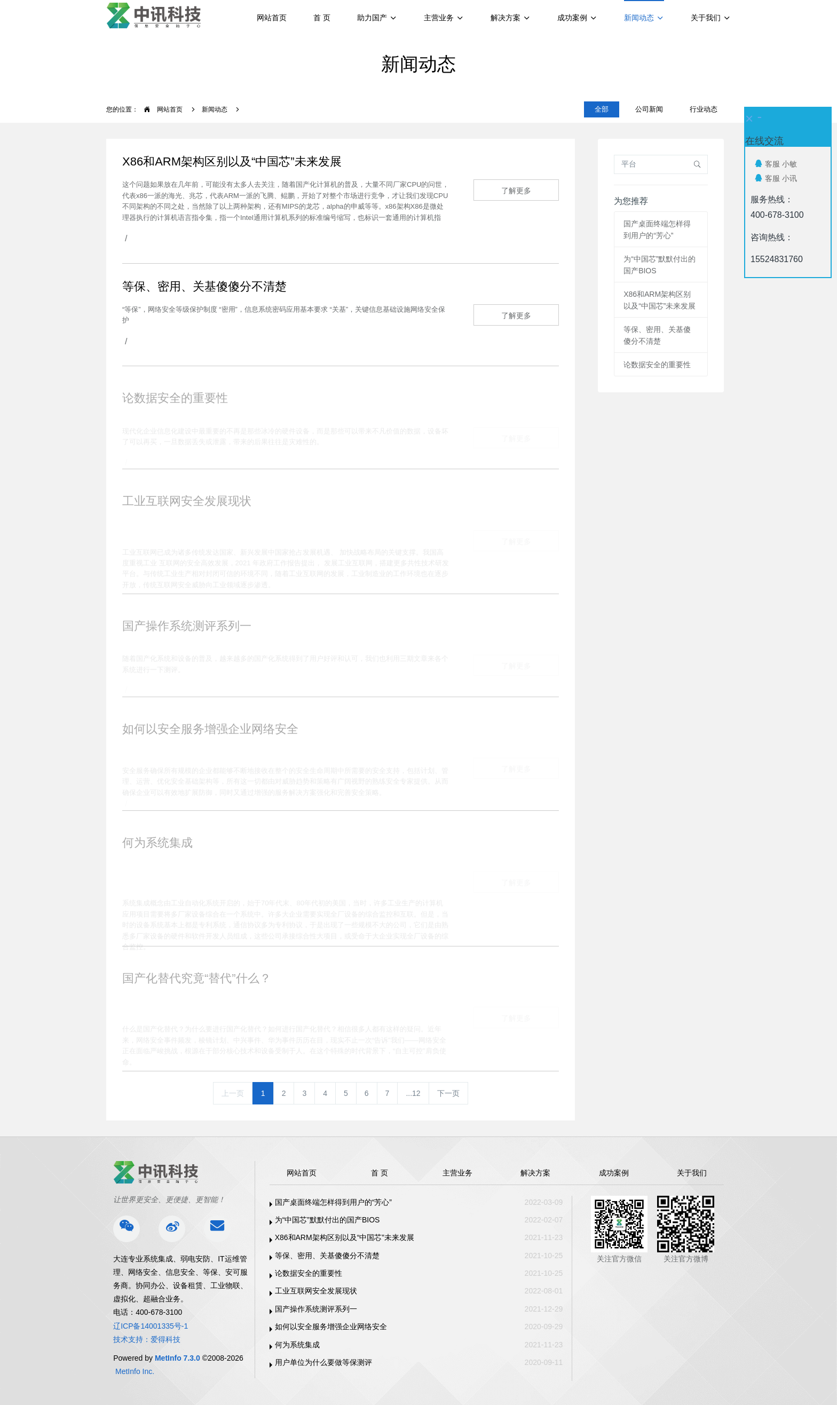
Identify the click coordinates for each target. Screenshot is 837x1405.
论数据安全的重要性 (657, 364)
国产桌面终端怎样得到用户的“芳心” (333, 1202)
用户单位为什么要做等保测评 (323, 1362)
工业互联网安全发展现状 (316, 1290)
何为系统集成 (297, 1344)
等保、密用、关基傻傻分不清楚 (327, 1255)
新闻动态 (214, 109)
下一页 (448, 1093)
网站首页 (272, 17)
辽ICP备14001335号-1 (150, 1326)
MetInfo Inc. (134, 1371)
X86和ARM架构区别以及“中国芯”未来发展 (344, 1237)
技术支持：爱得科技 (146, 1339)
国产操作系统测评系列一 (316, 1309)
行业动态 (703, 109)
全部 (602, 109)
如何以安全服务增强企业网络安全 (331, 1326)
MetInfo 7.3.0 (177, 1358)
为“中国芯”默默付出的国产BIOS (327, 1219)
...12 (413, 1093)
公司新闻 (649, 109)
